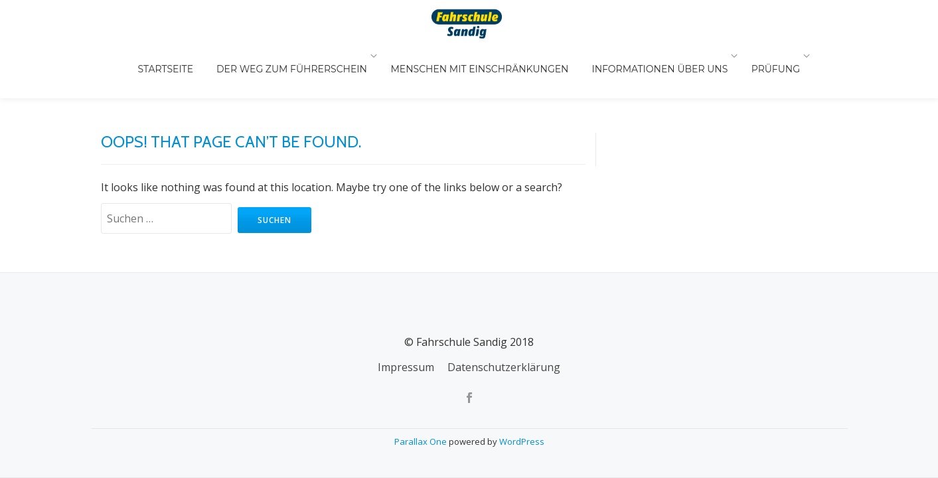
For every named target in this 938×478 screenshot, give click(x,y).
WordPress (521, 386)
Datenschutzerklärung (503, 312)
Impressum (406, 312)
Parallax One (421, 386)
